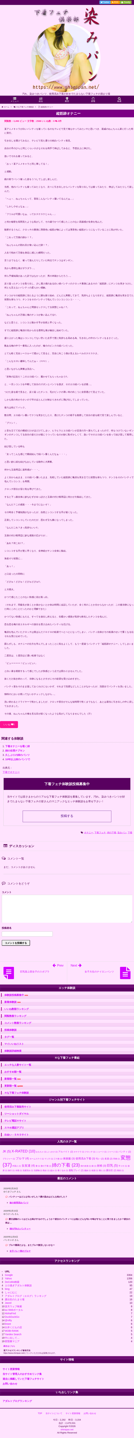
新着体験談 (12, 1002)
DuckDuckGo (12, 1316)
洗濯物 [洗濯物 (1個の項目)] (38, 1170)
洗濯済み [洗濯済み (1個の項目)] (28, 1170)
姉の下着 (111, 832)
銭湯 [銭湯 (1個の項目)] (95, 1170)
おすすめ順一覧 (12, 1072)
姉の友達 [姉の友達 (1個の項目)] (86, 1166)
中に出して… (12, 1337)
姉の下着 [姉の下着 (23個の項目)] (66, 1165)
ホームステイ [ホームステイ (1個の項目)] (37, 1159)
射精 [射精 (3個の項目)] (101, 1165)
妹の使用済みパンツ (19, 1202)
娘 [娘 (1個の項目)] (94, 1166)
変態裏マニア (12, 1341)
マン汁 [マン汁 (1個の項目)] (48, 1159)
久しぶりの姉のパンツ (17, 755)
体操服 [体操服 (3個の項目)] (69, 1158)
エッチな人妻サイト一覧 (17, 1065)
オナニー (88, 832)
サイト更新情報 (11, 1369)
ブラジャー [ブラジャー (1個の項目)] (9, 1159)
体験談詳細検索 (12, 1051)
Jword (8, 1302)
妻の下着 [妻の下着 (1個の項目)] (46, 1166)
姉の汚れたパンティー (20, 1228)
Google (9, 1275)
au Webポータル (14, 1309)
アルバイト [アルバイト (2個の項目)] (65, 1151)
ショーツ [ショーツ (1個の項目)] (101, 1152)
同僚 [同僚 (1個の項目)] (116, 1159)
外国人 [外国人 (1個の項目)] (16, 1166)
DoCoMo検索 (12, 1282)
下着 (130, 832)
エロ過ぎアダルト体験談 (18, 1285)
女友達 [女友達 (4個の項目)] (28, 1165)
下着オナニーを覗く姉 (17, 746)
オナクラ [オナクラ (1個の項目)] (79, 1152)
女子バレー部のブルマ (20, 1251)
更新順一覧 (13, 1086)
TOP (40, 1413)
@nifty (8, 1320)
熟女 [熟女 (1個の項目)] (46, 1170)
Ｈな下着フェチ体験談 (16, 1093)
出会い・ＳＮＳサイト (16, 1134)
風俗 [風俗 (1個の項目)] (120, 1170)
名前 (67, 928)
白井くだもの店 (13, 1327)
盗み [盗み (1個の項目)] (53, 1170)
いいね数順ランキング (16, 1009)
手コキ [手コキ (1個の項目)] (122, 1166)
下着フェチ (100, 832)
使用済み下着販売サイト (17, 1106)
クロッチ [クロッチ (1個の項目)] (90, 1152)
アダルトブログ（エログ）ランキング (25, 1296)
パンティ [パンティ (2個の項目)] (124, 1151)
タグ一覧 (9, 1037)
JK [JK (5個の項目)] (7, 1151)
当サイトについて (54, 1413)
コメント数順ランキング (17, 1023)
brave (8, 1323)
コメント (7, 892)
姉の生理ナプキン (15, 750)
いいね (8, 724)
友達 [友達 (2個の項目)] (109, 1158)
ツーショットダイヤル (16, 1113)
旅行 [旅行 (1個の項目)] (11, 1170)
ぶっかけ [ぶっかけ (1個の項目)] (52, 1152)
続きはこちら (9, 1346)
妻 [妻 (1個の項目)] (38, 1166)
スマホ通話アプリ (14, 1127)
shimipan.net (67, 1429)
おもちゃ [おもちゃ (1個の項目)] (41, 1152)
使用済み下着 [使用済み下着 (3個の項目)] (85, 1158)
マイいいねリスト (14, 1044)
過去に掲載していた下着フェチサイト (23, 1378)
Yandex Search (13, 1334)
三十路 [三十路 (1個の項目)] (58, 1159)
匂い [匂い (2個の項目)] (100, 1158)
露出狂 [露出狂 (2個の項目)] (111, 1170)
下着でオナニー (11, 772)
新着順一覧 (12, 1079)
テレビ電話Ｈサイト (15, 1120)
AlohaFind (10, 1313)
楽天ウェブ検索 (13, 1306)
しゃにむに (11, 1292)
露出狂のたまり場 (14, 1299)
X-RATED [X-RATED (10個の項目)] (23, 1151)
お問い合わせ (10, 1383)
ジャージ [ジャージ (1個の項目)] (112, 1152)
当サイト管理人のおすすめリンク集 (22, 1374)
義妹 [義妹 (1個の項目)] (87, 1170)
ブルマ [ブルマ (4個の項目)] (22, 1158)
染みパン (121, 832)
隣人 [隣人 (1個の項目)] (102, 1170)
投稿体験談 (10, 1030)
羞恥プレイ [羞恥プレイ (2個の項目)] (76, 1170)
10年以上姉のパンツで (17, 759)
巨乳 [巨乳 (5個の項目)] (112, 1165)
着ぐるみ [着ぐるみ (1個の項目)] (63, 1170)
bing (7, 1289)
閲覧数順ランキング (15, 1016)
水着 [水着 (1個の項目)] (18, 1170)
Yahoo (8, 1278)
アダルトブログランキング (17, 1401)
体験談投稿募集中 (16, 995)
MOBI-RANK (12, 1330)
